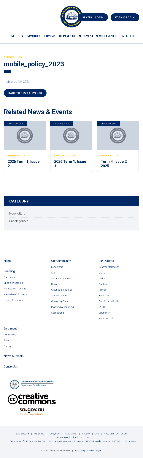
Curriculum (9, 277)
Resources (104, 295)
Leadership (57, 267)
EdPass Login (125, 17)
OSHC (102, 272)
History (55, 284)
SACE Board (22, 433)
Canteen (103, 284)
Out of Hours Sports (109, 301)
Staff (53, 272)
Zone (6, 340)
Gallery (7, 346)
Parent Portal (106, 318)
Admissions (10, 334)
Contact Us (127, 36)
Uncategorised (15, 123)
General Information (109, 267)
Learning (48, 36)
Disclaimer (71, 433)
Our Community (29, 36)
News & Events (106, 36)
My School (39, 433)
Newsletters (17, 213)
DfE (97, 433)
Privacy (86, 433)
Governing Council (60, 301)
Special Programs (13, 282)
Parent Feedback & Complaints (72, 437)
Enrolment (85, 36)
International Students (15, 294)
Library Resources (13, 300)
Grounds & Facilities (61, 289)
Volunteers (104, 312)
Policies (103, 289)
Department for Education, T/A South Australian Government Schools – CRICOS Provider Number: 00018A (65, 441)
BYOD (102, 307)
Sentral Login (92, 17)
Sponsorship (58, 312)
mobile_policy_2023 (17, 81)
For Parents (66, 36)
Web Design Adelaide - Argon (88, 450)
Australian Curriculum (115, 433)
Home (11, 36)
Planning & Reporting (62, 307)
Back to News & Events (25, 93)
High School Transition (15, 288)
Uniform (103, 278)
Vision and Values (60, 278)
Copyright (55, 433)
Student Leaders (60, 295)
